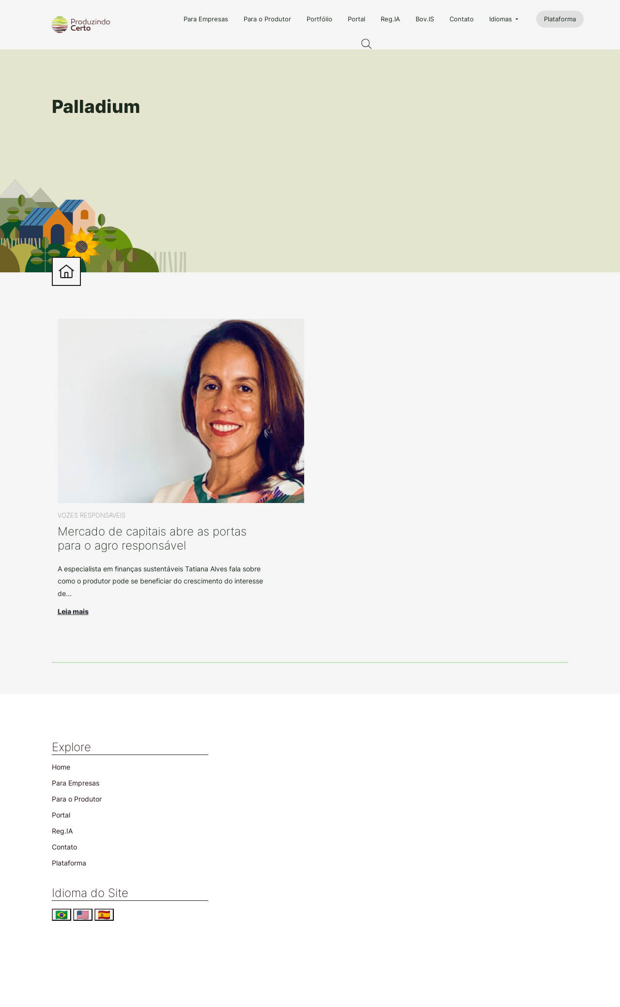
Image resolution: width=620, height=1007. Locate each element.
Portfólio (319, 19)
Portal (356, 19)
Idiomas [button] (501, 19)
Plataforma (560, 19)
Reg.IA (390, 19)
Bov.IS (425, 19)
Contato (462, 19)
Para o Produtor (267, 19)
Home (61, 767)
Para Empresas (206, 19)
